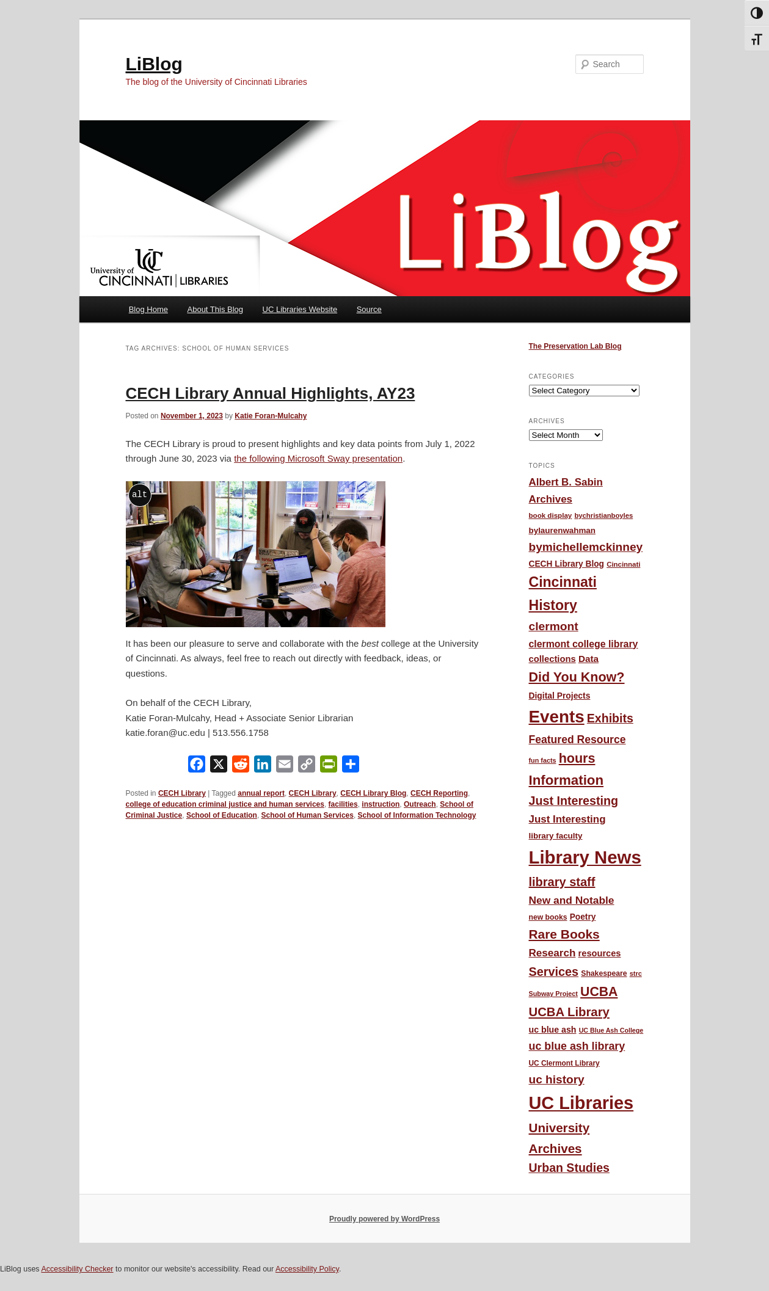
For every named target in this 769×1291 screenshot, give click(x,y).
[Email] (285, 766)
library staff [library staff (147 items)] (562, 882)
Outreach (420, 804)
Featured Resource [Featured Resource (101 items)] (577, 739)
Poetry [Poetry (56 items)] (583, 917)
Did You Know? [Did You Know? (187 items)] (577, 677)
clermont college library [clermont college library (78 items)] (583, 644)
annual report (261, 793)
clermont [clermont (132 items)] (553, 626)
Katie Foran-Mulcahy (271, 416)
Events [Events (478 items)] (557, 716)
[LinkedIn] (263, 766)
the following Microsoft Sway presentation (318, 458)
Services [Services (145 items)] (554, 971)
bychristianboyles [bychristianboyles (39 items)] (603, 515)
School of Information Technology (417, 815)
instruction (380, 804)
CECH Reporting (439, 793)
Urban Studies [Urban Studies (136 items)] (569, 1167)
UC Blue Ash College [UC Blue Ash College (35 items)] (611, 1030)
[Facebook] (197, 766)
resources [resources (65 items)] (599, 953)
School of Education (221, 815)
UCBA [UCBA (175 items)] (599, 991)
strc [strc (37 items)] (636, 973)
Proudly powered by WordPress (384, 1219)
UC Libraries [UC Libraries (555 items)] (581, 1103)
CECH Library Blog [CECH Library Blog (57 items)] (566, 564)
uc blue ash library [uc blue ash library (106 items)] (577, 1046)
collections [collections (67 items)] (552, 659)
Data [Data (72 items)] (588, 658)
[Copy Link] (307, 766)
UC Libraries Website (300, 309)
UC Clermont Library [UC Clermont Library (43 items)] (564, 1063)
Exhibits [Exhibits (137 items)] (610, 718)
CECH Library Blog (373, 793)
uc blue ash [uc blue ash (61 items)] (553, 1030)
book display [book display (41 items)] (550, 515)
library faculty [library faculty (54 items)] (556, 835)
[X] (219, 766)
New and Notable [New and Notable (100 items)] (571, 900)
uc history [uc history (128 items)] (557, 1079)
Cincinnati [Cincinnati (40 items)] (623, 564)
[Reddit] (241, 766)
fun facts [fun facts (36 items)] (542, 760)
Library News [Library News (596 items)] (585, 857)
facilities (343, 804)
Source (369, 309)
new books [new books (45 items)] (548, 917)
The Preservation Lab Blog (575, 346)
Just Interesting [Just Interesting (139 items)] (574, 800)
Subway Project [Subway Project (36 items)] (553, 993)
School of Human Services (307, 815)
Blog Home (148, 309)
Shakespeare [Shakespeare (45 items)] (604, 973)
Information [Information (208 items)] (566, 780)
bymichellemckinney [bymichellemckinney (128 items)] (586, 546)
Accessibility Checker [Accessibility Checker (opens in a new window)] (77, 1269)
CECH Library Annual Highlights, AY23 (270, 393)
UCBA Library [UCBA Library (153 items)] (569, 1012)
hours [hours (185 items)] (577, 758)
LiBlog (154, 64)
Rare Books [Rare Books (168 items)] (564, 934)
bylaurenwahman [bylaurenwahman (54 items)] (562, 530)
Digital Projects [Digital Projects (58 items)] (560, 695)
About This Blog (216, 309)
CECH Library (182, 793)
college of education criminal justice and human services (225, 804)
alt (139, 494)
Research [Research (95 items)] (552, 953)
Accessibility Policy (307, 1269)
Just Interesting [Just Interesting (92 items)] (567, 819)
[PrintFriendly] (329, 766)
